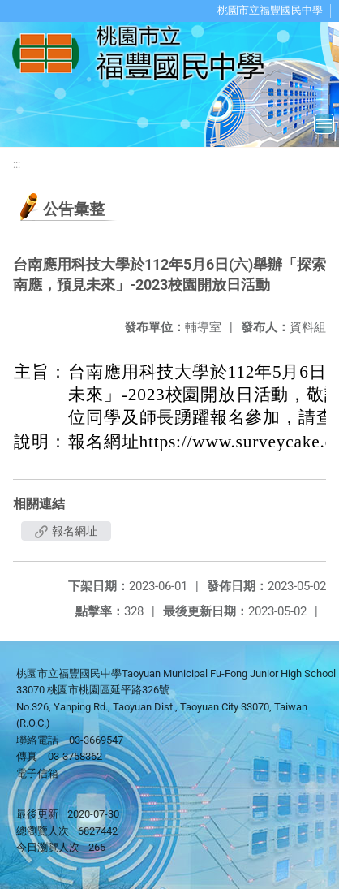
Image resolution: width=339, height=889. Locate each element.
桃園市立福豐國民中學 (270, 10)
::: (16, 164)
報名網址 (66, 530)
